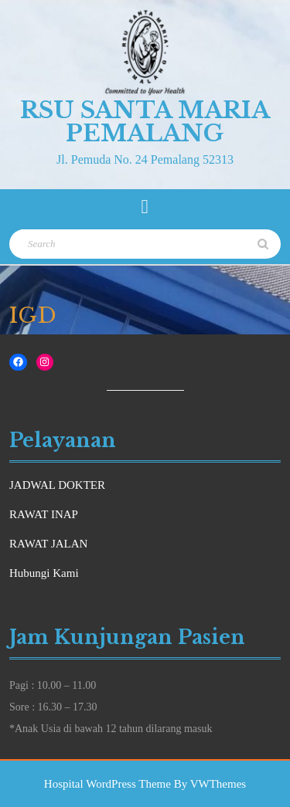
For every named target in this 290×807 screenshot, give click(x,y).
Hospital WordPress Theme (107, 784)
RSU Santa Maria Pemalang (145, 121)
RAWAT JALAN (48, 543)
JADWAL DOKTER (57, 485)
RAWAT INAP (43, 514)
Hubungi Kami (44, 573)
